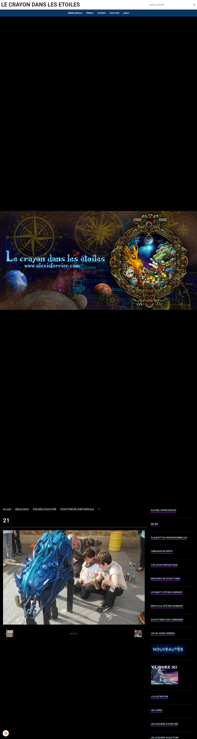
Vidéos (89, 13)
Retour (73, 634)
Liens (127, 13)
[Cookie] (6, 733)
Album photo (22, 509)
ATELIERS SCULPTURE (44, 509)
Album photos (75, 13)
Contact (101, 13)
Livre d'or (115, 13)
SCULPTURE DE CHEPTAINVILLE (77, 509)
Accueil (7, 509)
